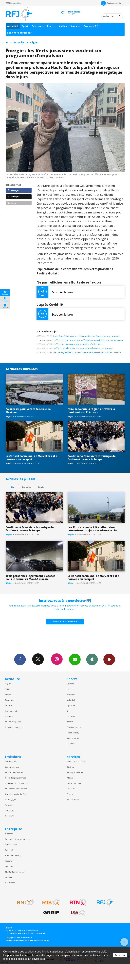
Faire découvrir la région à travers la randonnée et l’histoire (91, 410)
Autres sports (73, 738)
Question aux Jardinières (16, 794)
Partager (13, 190)
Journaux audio (12, 711)
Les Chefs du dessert (20, 32)
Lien (12, 203)
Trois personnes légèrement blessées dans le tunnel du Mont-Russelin (30, 577)
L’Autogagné (10, 799)
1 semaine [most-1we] (26, 487)
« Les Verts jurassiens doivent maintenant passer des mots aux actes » (79, 352)
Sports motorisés (74, 727)
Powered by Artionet (14, 940)
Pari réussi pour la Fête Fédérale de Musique (28, 410)
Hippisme (71, 716)
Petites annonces (74, 783)
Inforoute (71, 789)
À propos (9, 834)
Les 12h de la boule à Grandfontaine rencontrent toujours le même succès (92, 528)
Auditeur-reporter (111, 3)
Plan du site (41, 933)
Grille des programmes (15, 778)
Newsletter (10, 883)
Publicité (9, 850)
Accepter (120, 955)
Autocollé (9, 805)
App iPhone (92, 659)
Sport (25, 26)
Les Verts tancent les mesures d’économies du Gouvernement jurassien (80, 340)
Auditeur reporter (13, 722)
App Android (109, 659)
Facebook (20, 659)
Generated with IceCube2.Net (37, 940)
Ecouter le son (55, 292)
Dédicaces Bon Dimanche (16, 783)
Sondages (9, 810)
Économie (9, 700)
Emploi (70, 794)
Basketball (71, 694)
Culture (8, 705)
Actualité (12, 26)
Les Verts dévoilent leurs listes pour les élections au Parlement (75, 348)
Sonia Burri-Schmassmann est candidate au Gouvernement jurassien (78, 336)
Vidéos (63, 26)
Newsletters (75, 659)
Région (34, 42)
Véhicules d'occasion (76, 761)
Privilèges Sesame (75, 772)
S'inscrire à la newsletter (65, 621)
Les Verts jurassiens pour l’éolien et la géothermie (69, 344)
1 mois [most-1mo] (41, 487)
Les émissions (11, 761)
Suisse (8, 689)
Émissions (38, 26)
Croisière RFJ (91, 26)
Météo (70, 778)
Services (75, 26)
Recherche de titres (14, 772)
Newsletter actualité (14, 727)
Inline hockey (73, 733)
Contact (8, 877)
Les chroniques (12, 767)
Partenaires (10, 861)
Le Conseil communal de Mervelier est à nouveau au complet (31, 457)
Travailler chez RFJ (13, 855)
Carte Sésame (11, 844)
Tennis (70, 722)
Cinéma (70, 767)
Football (70, 684)
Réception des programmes (17, 839)
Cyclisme (71, 705)
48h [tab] (12, 487)
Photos (51, 26)
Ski (68, 711)
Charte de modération (15, 872)
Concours (9, 816)
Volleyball (71, 700)
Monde (8, 694)
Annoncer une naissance (16, 789)
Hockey (70, 689)
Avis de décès (73, 799)
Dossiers (9, 716)
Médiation (9, 866)
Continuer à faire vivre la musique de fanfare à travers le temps (92, 457)
